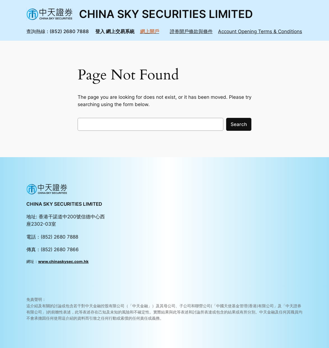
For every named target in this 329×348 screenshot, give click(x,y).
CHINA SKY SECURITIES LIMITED (166, 13)
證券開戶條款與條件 (191, 31)
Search (239, 124)
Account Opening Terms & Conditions (260, 31)
